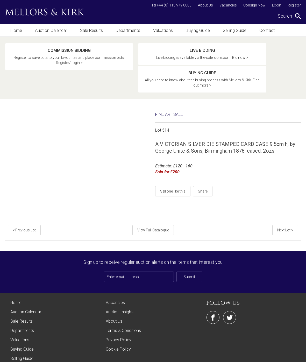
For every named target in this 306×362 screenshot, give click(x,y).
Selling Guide (237, 30)
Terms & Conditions (123, 308)
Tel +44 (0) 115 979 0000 (171, 5)
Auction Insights (120, 289)
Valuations (164, 30)
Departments (129, 30)
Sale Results (92, 30)
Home (16, 30)
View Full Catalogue (153, 208)
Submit (189, 254)
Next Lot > (286, 208)
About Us (205, 5)
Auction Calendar (51, 30)
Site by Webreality (287, 355)
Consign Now (254, 5)
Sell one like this (173, 169)
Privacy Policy (118, 317)
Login (276, 5)
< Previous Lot (23, 208)
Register (294, 5)
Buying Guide (200, 30)
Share (203, 169)
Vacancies (228, 5)
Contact (270, 30)
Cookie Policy (118, 326)
